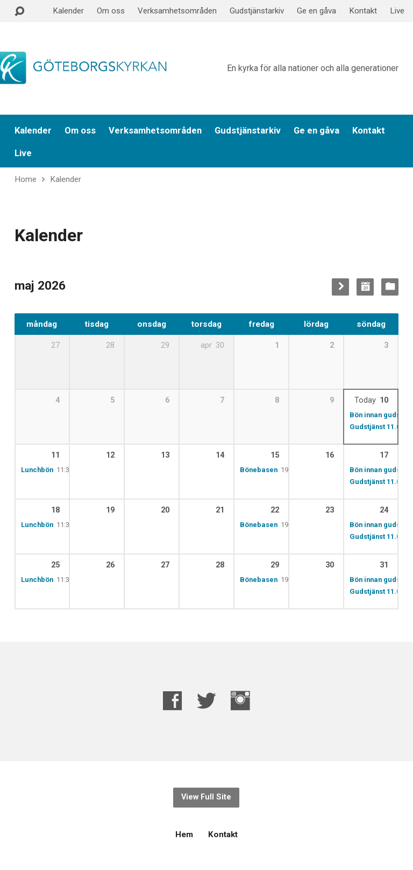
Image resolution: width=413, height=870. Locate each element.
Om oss (111, 11)
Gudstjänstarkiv (257, 11)
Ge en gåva (316, 11)
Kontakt (363, 11)
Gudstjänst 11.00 (377, 427)
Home (26, 179)
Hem (184, 834)
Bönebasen (258, 470)
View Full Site (206, 797)
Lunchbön (37, 470)
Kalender (68, 11)
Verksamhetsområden (177, 11)
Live (397, 11)
